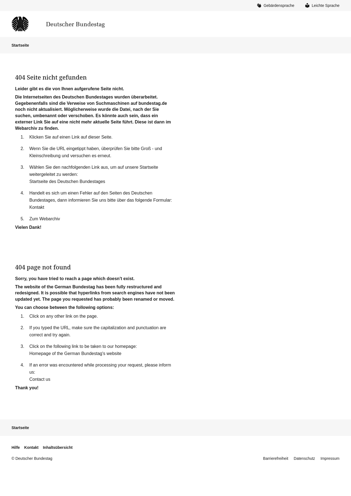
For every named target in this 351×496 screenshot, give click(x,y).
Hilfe (16, 447)
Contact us (39, 379)
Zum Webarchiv (44, 218)
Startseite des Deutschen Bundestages (67, 181)
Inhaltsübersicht (57, 447)
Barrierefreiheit (275, 458)
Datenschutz (304, 458)
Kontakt (36, 207)
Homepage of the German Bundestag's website (75, 353)
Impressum (330, 458)
